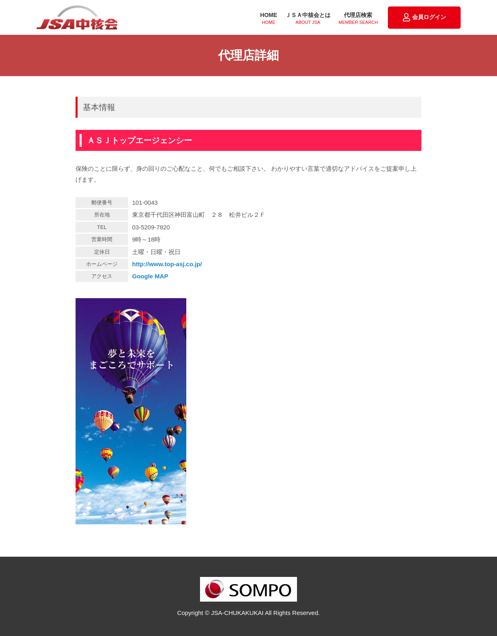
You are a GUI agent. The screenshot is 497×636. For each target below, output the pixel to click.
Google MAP (150, 276)
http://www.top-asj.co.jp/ (167, 264)
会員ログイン (424, 17)
